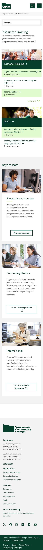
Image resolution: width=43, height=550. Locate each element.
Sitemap (6, 545)
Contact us (7, 489)
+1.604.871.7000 (18, 540)
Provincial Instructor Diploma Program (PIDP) (20, 81)
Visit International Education (21, 387)
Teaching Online (10, 91)
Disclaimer (7, 548)
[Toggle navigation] (32, 5)
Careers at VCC (8, 493)
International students (12, 479)
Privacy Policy (24, 545)
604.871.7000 (8, 464)
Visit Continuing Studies (21, 309)
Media (5, 500)
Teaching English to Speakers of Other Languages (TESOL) (20, 130)
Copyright (18, 548)
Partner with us (9, 496)
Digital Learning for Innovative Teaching (20, 71)
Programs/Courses (8, 14)
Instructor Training (22, 14)
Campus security (9, 504)
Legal (14, 545)
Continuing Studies (10, 476)
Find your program (21, 233)
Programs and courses (11, 472)
